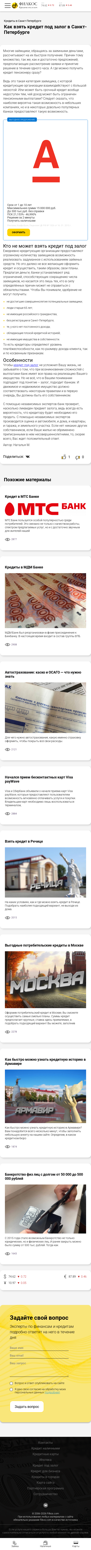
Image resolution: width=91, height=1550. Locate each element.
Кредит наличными (45, 1448)
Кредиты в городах (46, 1477)
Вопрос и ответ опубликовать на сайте (37, 1383)
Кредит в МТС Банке (22, 496)
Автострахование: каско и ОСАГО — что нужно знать (43, 674)
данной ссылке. (80, 1532)
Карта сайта (46, 1482)
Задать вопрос (27, 1407)
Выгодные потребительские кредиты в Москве (44, 945)
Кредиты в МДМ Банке (24, 567)
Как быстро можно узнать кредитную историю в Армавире (45, 1061)
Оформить (18, 232)
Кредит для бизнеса (45, 1471)
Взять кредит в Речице (24, 841)
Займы (15, 1546)
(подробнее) (52, 1392)
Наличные (45, 1546)
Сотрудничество (46, 1494)
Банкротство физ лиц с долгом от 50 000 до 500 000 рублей (44, 1176)
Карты (75, 1546)
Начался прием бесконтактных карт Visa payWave (39, 779)
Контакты (45, 1443)
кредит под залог (26, 365)
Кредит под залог (45, 1465)
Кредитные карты (46, 1454)
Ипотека (45, 1460)
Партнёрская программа (45, 1488)
